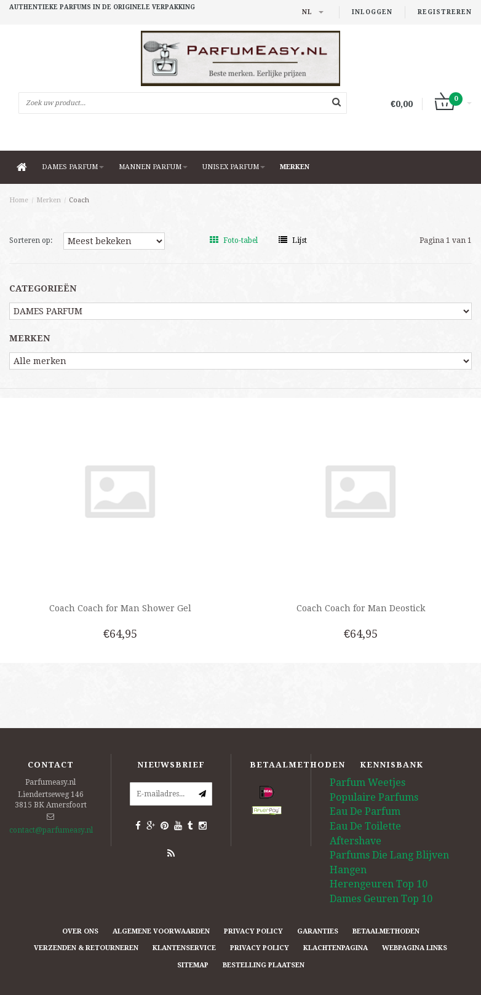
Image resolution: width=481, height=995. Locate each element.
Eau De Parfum (365, 811)
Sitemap (193, 965)
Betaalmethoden (385, 931)
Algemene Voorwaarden (161, 931)
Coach (79, 200)
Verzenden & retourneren (86, 948)
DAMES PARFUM (73, 167)
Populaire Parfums (374, 797)
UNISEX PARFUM (233, 167)
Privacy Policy (253, 931)
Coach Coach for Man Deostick (360, 608)
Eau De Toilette (365, 826)
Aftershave (355, 841)
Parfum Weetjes (367, 782)
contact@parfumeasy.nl (51, 830)
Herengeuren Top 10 (378, 884)
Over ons (80, 931)
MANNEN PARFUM (153, 167)
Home (18, 200)
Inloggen (372, 12)
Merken (294, 167)
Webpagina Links (414, 948)
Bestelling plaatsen (263, 965)
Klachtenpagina (335, 948)
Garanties (317, 931)
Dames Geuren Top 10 (381, 899)
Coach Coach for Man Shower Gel (120, 608)
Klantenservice (184, 948)
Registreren (445, 12)
